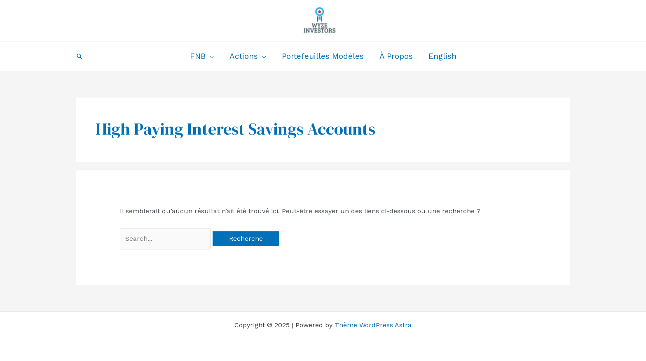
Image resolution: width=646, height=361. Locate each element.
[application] (210, 56)
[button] (79, 56)
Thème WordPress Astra (373, 325)
